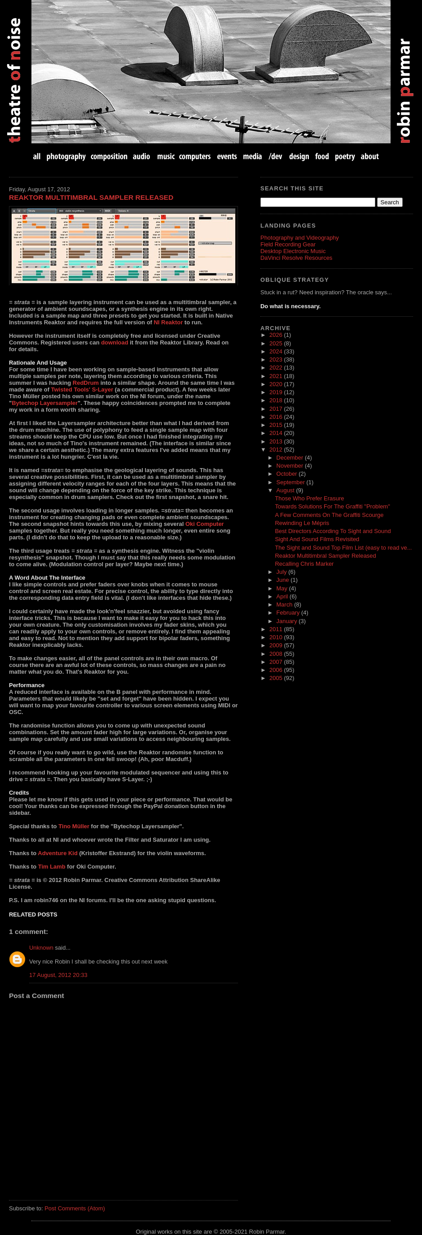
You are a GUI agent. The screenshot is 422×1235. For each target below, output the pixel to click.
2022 (276, 367)
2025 (276, 343)
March (286, 604)
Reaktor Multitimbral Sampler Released (91, 197)
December (291, 457)
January (288, 621)
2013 (276, 441)
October (288, 473)
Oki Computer (204, 524)
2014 (276, 433)
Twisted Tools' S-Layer (82, 389)
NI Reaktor (168, 322)
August (286, 490)
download (114, 342)
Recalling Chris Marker (304, 563)
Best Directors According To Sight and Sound (333, 531)
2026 (276, 334)
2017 (276, 408)
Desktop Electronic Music (292, 251)
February (289, 612)
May (283, 588)
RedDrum (86, 382)
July (283, 571)
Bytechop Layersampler (45, 403)
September (292, 482)
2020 (276, 384)
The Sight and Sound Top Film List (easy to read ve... (343, 547)
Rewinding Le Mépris (302, 523)
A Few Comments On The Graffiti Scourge (329, 515)
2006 (276, 670)
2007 (276, 661)
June (284, 580)
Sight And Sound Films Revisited (317, 539)
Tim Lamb (52, 866)
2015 (276, 425)
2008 (276, 653)
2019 (276, 392)
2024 (276, 351)
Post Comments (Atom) (74, 1208)
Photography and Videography (299, 237)
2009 (276, 645)
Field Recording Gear (288, 244)
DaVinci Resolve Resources (296, 257)
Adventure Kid (58, 853)
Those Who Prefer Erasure (309, 498)
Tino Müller (73, 826)
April (283, 596)
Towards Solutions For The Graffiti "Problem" (332, 506)
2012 (276, 449)
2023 (276, 359)
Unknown (41, 947)
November (291, 465)
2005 (276, 678)
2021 (276, 376)
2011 (276, 629)
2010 (276, 637)
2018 (276, 400)
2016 (276, 416)
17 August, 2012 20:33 (58, 975)
